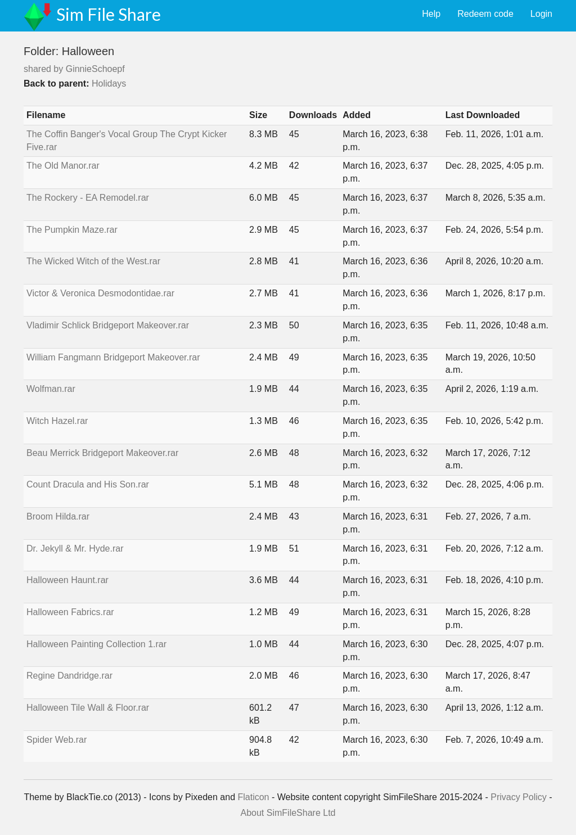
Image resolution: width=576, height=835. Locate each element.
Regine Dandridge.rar (69, 675)
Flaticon (253, 797)
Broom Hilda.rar (57, 516)
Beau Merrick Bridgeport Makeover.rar (102, 453)
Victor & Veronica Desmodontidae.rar (100, 293)
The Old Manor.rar (63, 165)
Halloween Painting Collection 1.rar (96, 644)
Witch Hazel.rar (57, 421)
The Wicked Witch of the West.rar (93, 261)
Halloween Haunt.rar (67, 580)
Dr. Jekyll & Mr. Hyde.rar (74, 548)
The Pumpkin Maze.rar (72, 229)
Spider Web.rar (56, 739)
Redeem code (485, 14)
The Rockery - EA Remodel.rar (87, 197)
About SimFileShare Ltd (288, 813)
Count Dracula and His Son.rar (87, 484)
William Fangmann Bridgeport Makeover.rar (113, 357)
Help (431, 14)
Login (541, 14)
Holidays (109, 83)
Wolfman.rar (50, 389)
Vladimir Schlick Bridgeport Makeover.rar (107, 325)
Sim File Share (108, 14)
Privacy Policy (518, 797)
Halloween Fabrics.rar (70, 612)
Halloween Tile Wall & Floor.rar (87, 707)
